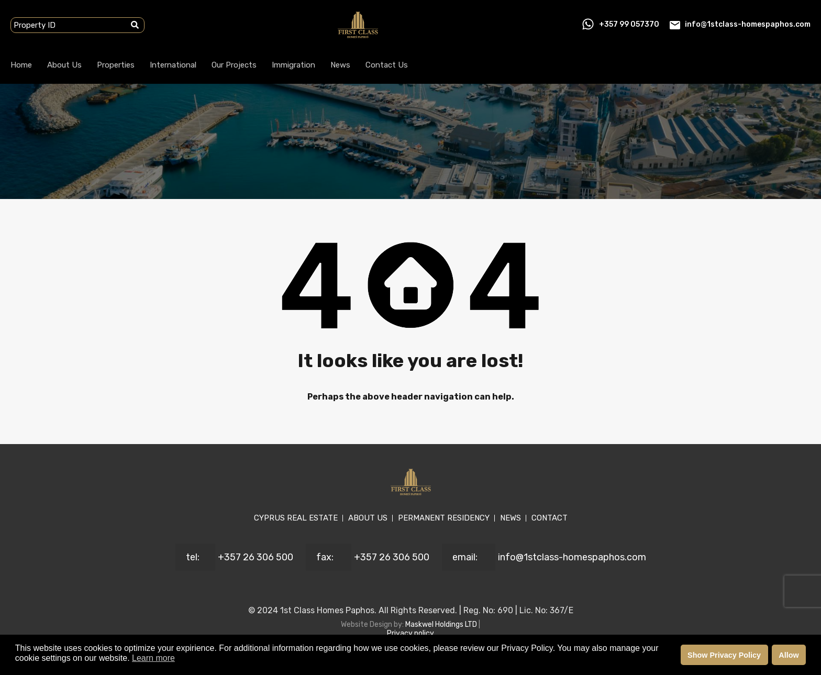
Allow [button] (788, 655)
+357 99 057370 (629, 24)
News (340, 65)
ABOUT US (367, 518)
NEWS (510, 518)
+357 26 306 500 (255, 557)
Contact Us (386, 65)
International (173, 65)
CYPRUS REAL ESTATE (296, 518)
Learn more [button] (153, 658)
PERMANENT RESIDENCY (444, 518)
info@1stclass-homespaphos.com (748, 24)
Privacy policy (410, 633)
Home (21, 65)
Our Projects (234, 65)
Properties (116, 65)
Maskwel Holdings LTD (442, 624)
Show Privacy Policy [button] (724, 655)
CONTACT (549, 518)
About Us (64, 65)
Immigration (293, 65)
